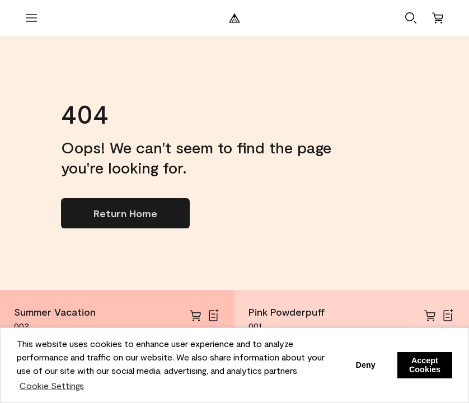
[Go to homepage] (125, 213)
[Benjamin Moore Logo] (234, 17)
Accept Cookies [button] (424, 365)
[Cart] (437, 17)
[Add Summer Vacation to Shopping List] (213, 315)
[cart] (195, 315)
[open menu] (31, 17)
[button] (410, 17)
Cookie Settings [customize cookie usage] (52, 385)
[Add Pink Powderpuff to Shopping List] (447, 315)
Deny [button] (365, 364)
